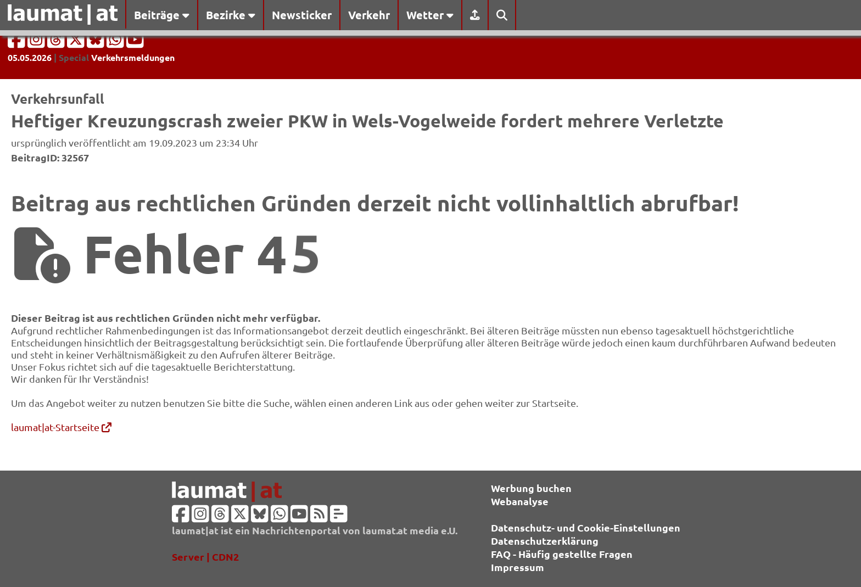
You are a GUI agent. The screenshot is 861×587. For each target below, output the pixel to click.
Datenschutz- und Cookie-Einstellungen (585, 527)
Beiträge (161, 15)
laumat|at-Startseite (61, 427)
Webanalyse (520, 501)
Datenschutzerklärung (545, 540)
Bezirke (230, 15)
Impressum (517, 567)
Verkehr (369, 15)
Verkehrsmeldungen (133, 57)
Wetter (430, 15)
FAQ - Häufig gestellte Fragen (562, 553)
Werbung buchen (531, 488)
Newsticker (302, 15)
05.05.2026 (30, 57)
